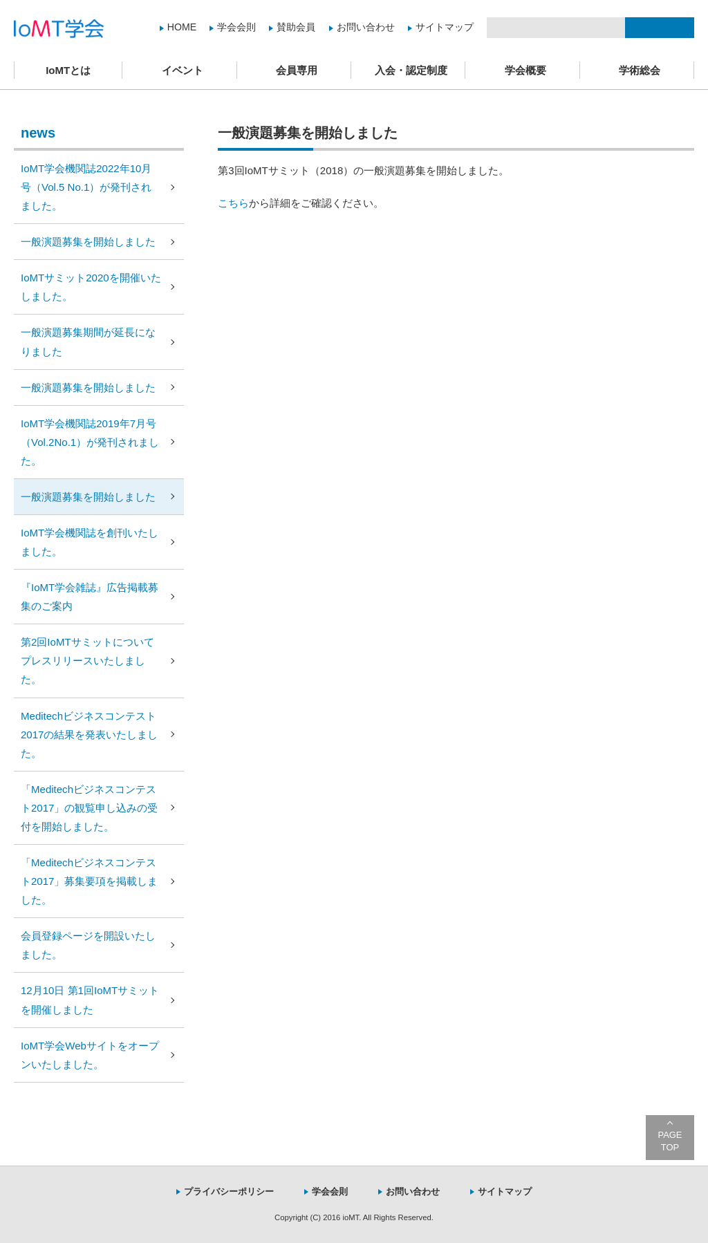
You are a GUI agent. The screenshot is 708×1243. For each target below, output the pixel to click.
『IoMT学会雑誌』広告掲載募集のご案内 (89, 596)
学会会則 (236, 26)
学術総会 (639, 70)
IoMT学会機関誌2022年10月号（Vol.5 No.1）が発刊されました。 (86, 187)
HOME (181, 26)
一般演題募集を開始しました (88, 241)
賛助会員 (296, 26)
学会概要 (525, 70)
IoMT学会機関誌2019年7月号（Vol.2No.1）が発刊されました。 (90, 442)
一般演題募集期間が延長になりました (88, 341)
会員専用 (296, 70)
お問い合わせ (366, 26)
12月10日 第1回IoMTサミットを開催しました (90, 999)
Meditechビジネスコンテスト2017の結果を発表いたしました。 (89, 734)
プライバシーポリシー (229, 1191)
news (38, 132)
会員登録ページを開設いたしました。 (88, 945)
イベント (182, 70)
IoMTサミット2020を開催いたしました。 (91, 287)
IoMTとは (68, 70)
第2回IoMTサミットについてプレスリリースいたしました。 (87, 660)
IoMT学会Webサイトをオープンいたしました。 (90, 1055)
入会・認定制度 (411, 70)
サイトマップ (445, 26)
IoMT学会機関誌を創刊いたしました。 (89, 542)
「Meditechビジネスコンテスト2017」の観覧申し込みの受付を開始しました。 (89, 807)
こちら (233, 203)
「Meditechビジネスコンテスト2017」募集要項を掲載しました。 (89, 881)
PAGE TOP (670, 1141)
